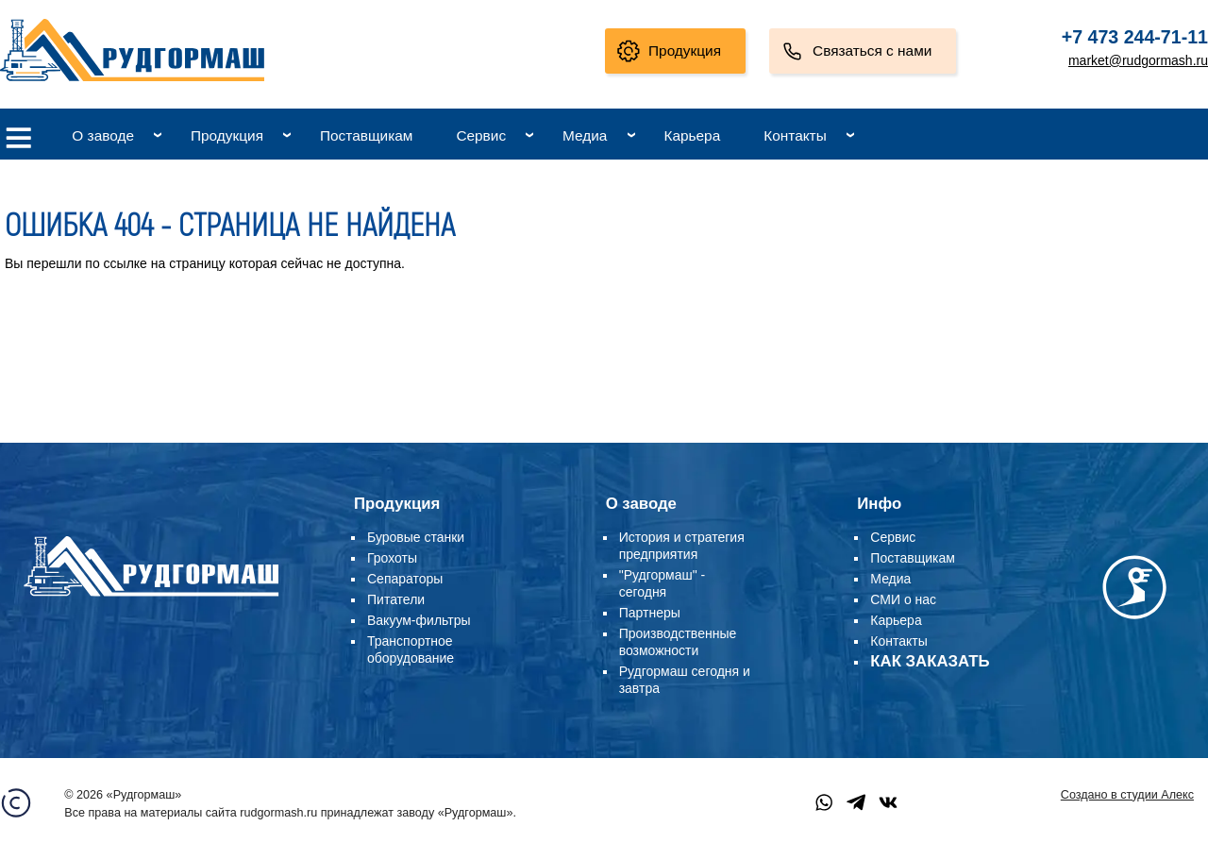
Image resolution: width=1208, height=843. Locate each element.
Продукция (684, 50)
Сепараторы (405, 578)
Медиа (584, 135)
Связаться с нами (872, 50)
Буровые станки (415, 537)
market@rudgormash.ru (1138, 60)
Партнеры (649, 612)
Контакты (794, 135)
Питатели (396, 599)
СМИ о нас (903, 599)
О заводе (103, 135)
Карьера (691, 135)
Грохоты (392, 557)
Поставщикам (366, 135)
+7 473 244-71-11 (1135, 36)
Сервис (481, 135)
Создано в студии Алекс (1127, 794)
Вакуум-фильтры (419, 620)
